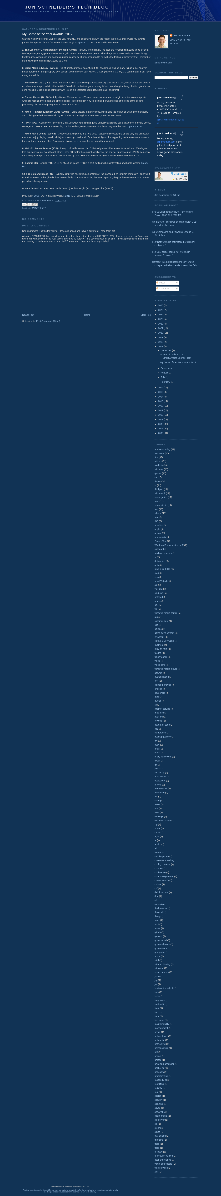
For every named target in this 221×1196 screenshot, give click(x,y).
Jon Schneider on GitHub (167, 195)
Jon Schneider (43, 200)
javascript (159, 637)
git (156, 764)
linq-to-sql (159, 772)
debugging (160, 561)
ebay (157, 744)
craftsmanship (162, 880)
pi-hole (158, 784)
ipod (157, 573)
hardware (159, 453)
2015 (67, 196)
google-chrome (162, 944)
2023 (161, 319)
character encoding (164, 860)
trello (157, 1148)
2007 (161, 428)
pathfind (159, 716)
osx (156, 605)
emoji (157, 752)
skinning (159, 1104)
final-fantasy (161, 908)
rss (156, 796)
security (158, 1100)
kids (157, 992)
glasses (158, 936)
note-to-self (160, 776)
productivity (160, 537)
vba (156, 808)
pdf (156, 1052)
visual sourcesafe (163, 1164)
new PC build (161, 581)
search (158, 1096)
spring (158, 800)
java (157, 577)
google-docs (161, 948)
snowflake (160, 1112)
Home (87, 315)
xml (156, 1171)
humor (158, 700)
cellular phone (162, 856)
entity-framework (163, 756)
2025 (161, 310)
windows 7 (160, 493)
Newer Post (28, 315)
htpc (157, 517)
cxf (156, 888)
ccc (156, 728)
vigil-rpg (159, 589)
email (157, 748)
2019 (161, 337)
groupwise (160, 952)
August (165, 372)
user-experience (163, 1159)
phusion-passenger (164, 1064)
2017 (161, 346)
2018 (161, 342)
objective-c (160, 780)
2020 (161, 332)
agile (157, 836)
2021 (161, 328)
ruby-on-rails (161, 649)
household (160, 693)
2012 (161, 405)
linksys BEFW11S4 (164, 641)
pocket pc (159, 1068)
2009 (161, 419)
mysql (158, 1032)
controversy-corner (164, 876)
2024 (161, 314)
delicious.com (161, 892)
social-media (161, 1116)
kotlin (157, 996)
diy (156, 740)
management (161, 1028)
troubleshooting (162, 449)
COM (157, 832)
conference (160, 732)
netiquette (160, 1040)
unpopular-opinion (164, 1155)
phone (158, 1056)
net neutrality (161, 1036)
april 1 (158, 844)
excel (157, 760)
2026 (161, 305)
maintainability (162, 1024)
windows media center (166, 613)
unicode (159, 1151)
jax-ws (158, 976)
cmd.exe (159, 593)
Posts (160, 282)
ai (155, 840)
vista (157, 812)
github (158, 932)
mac (157, 501)
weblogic (159, 816)
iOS (156, 521)
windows (159, 469)
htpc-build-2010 (162, 569)
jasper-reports (162, 972)
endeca (158, 689)
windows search (163, 820)
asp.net (158, 673)
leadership (160, 1004)
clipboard (159, 549)
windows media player (166, 669)
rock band (160, 792)
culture (158, 884)
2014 (161, 396)
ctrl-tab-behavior (163, 685)
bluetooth (159, 852)
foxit (157, 924)
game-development (164, 633)
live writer (159, 1020)
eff (156, 900)
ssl (156, 1124)
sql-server (160, 1120)
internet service (162, 709)
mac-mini (159, 712)
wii (156, 609)
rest (156, 1092)
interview (159, 968)
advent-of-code (162, 724)
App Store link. (135, 126)
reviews (158, 720)
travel (157, 804)
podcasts (159, 1072)
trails (157, 1144)
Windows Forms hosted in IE (169, 545)
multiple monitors (163, 553)
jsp (156, 980)
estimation (160, 904)
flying (157, 916)
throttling (159, 1140)
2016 (36, 196)
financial (159, 912)
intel (157, 960)
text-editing (160, 1135)
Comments (163, 288)
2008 (161, 424)
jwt (156, 984)
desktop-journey (163, 736)
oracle (158, 601)
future (157, 928)
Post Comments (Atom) (48, 321)
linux (157, 1016)
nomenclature (161, 1048)
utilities (158, 461)
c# (156, 477)
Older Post (146, 315)
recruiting (159, 1084)
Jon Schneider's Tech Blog (67, 7)
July (163, 377)
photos (158, 1060)
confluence (160, 872)
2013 (161, 401)
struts (157, 1132)
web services (161, 1168)
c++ (156, 680)
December (166, 350)
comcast (159, 868)
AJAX (157, 828)
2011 (161, 410)
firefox (158, 481)
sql (156, 585)
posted (82, 42)
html (157, 696)
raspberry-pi (161, 1080)
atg (156, 617)
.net (156, 509)
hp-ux (157, 956)
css (156, 625)
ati (156, 848)
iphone (158, 513)
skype (158, 1108)
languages (160, 1000)
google (158, 533)
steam (158, 1128)
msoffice (159, 525)
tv (155, 557)
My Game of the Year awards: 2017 (178, 362)
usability (159, 465)
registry (158, 1088)
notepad (159, 597)
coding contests (162, 864)
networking (160, 1044)
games (35, 208)
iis (156, 704)
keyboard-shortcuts (164, 988)
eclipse (158, 629)
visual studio (161, 505)
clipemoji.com (161, 621)
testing (158, 653)
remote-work (161, 788)
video (157, 661)
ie (155, 485)
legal (157, 1008)
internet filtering (162, 964)
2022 (161, 323)
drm (156, 896)
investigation (161, 497)
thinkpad (159, 489)
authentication (162, 676)
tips (156, 457)
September (167, 368)
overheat (159, 645)
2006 (161, 433)
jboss (157, 768)
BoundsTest (160, 541)
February (166, 382)
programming (161, 1076)
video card (160, 665)
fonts (157, 920)
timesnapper (161, 657)
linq (156, 1012)
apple (157, 529)
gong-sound (161, 940)
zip (156, 824)
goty (43, 208)
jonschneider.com (163, 62)
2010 (161, 415)
